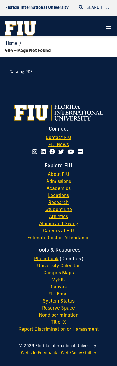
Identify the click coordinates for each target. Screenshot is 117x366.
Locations (58, 195)
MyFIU (58, 280)
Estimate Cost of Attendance (58, 238)
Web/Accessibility (78, 353)
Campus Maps (58, 273)
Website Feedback (39, 353)
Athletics (58, 217)
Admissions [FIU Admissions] (58, 181)
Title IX (58, 322)
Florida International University (37, 8)
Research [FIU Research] (58, 202)
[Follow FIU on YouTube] (71, 152)
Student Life (58, 210)
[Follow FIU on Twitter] (62, 152)
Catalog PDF (21, 72)
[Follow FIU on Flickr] (81, 152)
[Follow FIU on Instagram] (35, 152)
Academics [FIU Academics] (59, 188)
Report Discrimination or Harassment (59, 329)
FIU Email (58, 294)
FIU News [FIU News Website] (58, 145)
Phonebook (46, 259)
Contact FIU (58, 138)
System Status (59, 301)
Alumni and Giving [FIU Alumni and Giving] (58, 224)
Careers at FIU (58, 231)
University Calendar (58, 266)
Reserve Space (58, 308)
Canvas (59, 287)
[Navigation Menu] (109, 28)
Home (11, 43)
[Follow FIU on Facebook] (53, 152)
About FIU (58, 174)
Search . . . (94, 7)
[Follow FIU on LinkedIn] (44, 152)
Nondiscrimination (58, 315)
